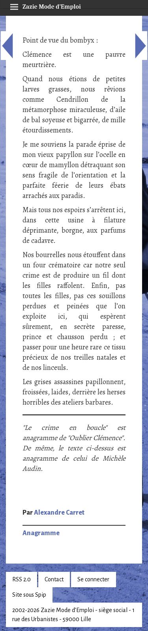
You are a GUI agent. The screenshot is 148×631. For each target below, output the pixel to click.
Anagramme (41, 533)
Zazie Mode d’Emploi (45, 5)
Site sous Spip (29, 595)
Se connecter (93, 579)
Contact (54, 579)
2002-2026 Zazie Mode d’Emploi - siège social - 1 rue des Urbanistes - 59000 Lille (73, 614)
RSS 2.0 (21, 579)
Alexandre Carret (59, 512)
